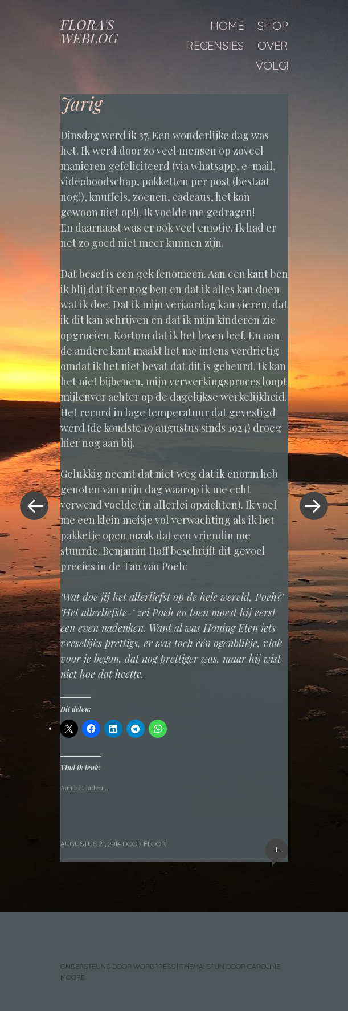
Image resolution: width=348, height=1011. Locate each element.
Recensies (215, 45)
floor (155, 843)
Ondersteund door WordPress (117, 966)
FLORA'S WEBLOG (89, 31)
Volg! (272, 65)
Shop (272, 25)
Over (272, 45)
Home (227, 25)
